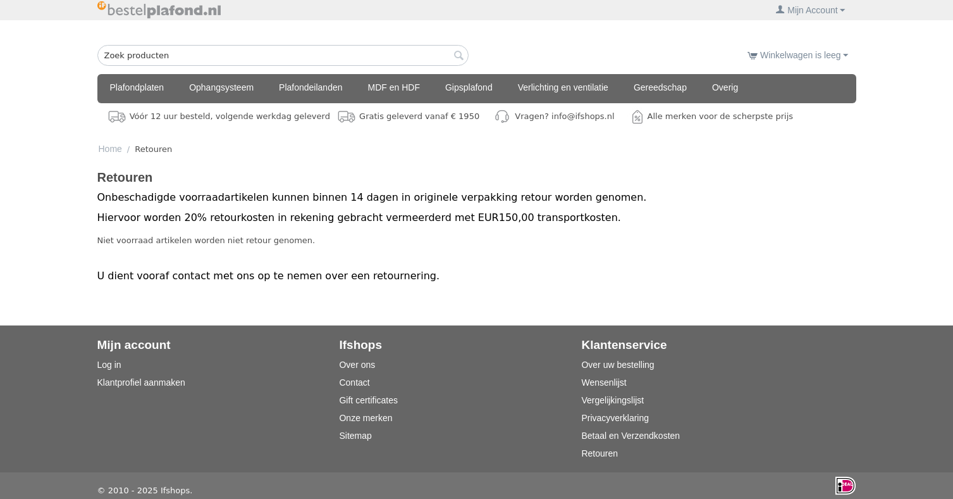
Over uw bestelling (617, 365)
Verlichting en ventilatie (563, 87)
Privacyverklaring (615, 418)
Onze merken (365, 418)
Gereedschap (660, 87)
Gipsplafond (469, 87)
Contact (354, 382)
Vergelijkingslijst (612, 400)
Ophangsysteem (221, 87)
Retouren (599, 453)
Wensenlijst (603, 382)
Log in (109, 365)
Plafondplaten (137, 87)
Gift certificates (368, 400)
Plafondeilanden (310, 87)
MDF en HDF (394, 87)
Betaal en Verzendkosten (630, 436)
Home (110, 149)
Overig (725, 87)
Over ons (357, 365)
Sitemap (355, 436)
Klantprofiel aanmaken (141, 382)
